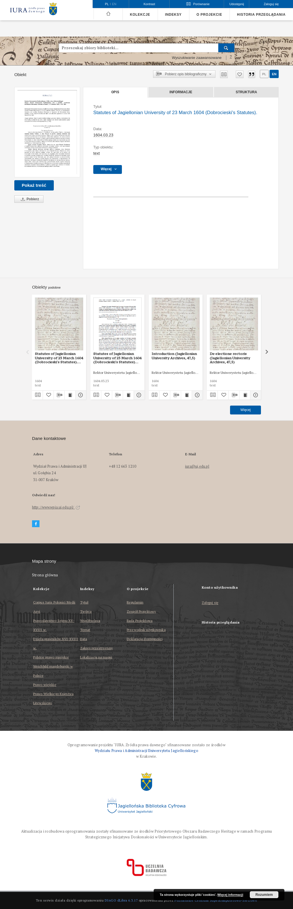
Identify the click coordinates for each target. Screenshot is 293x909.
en (274, 74)
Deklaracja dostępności (145, 639)
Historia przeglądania (261, 15)
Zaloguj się (210, 603)
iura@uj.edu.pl (197, 466)
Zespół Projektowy (141, 611)
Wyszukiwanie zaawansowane (197, 58)
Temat (85, 630)
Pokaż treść (34, 185)
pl (264, 74)
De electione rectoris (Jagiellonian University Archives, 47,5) (230, 358)
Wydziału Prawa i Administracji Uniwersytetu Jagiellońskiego (146, 750)
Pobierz (29, 199)
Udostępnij (236, 4)
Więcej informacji (230, 894)
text (96, 153)
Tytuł (84, 602)
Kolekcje (140, 15)
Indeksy (173, 15)
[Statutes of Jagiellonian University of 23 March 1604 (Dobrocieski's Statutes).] (47, 132)
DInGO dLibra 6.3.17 (121, 900)
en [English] (114, 4)
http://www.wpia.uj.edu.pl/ (56, 507)
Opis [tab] (115, 92)
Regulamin (135, 602)
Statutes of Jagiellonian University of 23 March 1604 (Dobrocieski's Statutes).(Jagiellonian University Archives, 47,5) (59, 358)
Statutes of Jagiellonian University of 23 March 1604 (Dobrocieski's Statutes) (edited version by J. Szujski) (117, 358)
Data (83, 639)
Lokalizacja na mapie (96, 657)
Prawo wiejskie (44, 684)
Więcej (245, 410)
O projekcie (209, 15)
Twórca (86, 611)
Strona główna (45, 575)
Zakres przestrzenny (96, 648)
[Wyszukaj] (226, 47)
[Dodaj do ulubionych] (239, 74)
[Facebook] (35, 523)
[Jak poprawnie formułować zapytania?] (231, 57)
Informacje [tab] (180, 92)
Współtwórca (90, 620)
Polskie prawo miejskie (51, 657)
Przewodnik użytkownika (146, 630)
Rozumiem (264, 895)
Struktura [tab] (246, 92)
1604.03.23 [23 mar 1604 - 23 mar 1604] (103, 135)
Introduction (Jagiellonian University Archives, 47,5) (174, 356)
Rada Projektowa (140, 620)
